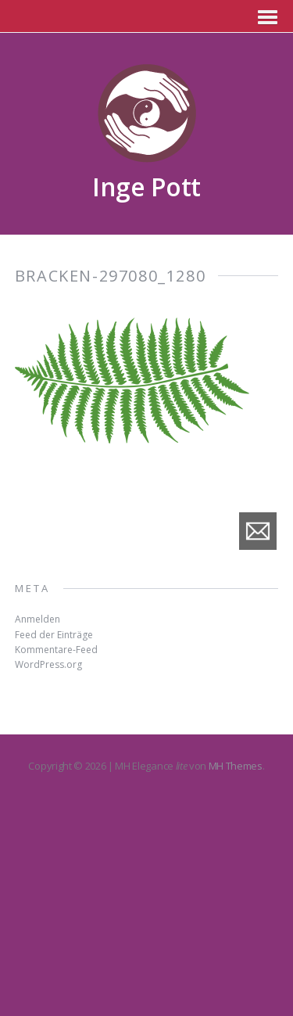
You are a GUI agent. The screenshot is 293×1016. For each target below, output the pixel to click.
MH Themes (236, 766)
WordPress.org (48, 664)
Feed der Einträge (54, 634)
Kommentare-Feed (56, 649)
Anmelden (37, 619)
